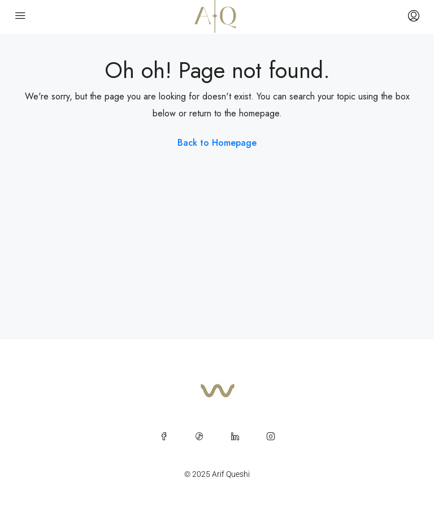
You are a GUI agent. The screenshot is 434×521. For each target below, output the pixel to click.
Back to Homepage (217, 142)
